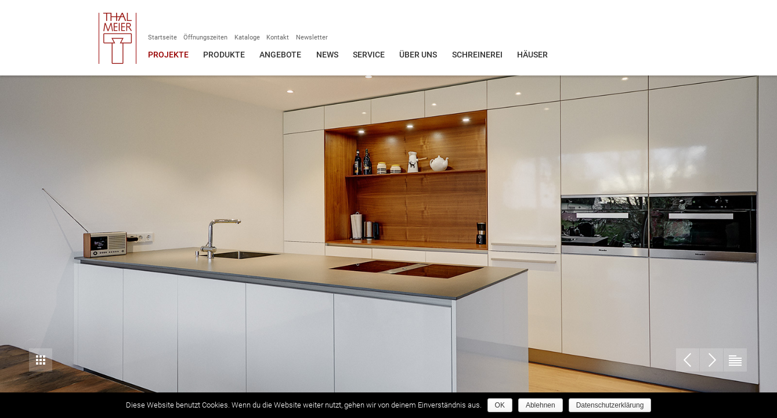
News (327, 54)
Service (369, 54)
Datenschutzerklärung (610, 405)
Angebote (280, 54)
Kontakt (277, 37)
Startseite (162, 37)
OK (500, 405)
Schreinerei (477, 54)
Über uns (418, 54)
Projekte (168, 54)
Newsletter (312, 37)
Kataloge (247, 37)
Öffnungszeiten (205, 37)
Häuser (532, 54)
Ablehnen (540, 405)
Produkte (224, 54)
